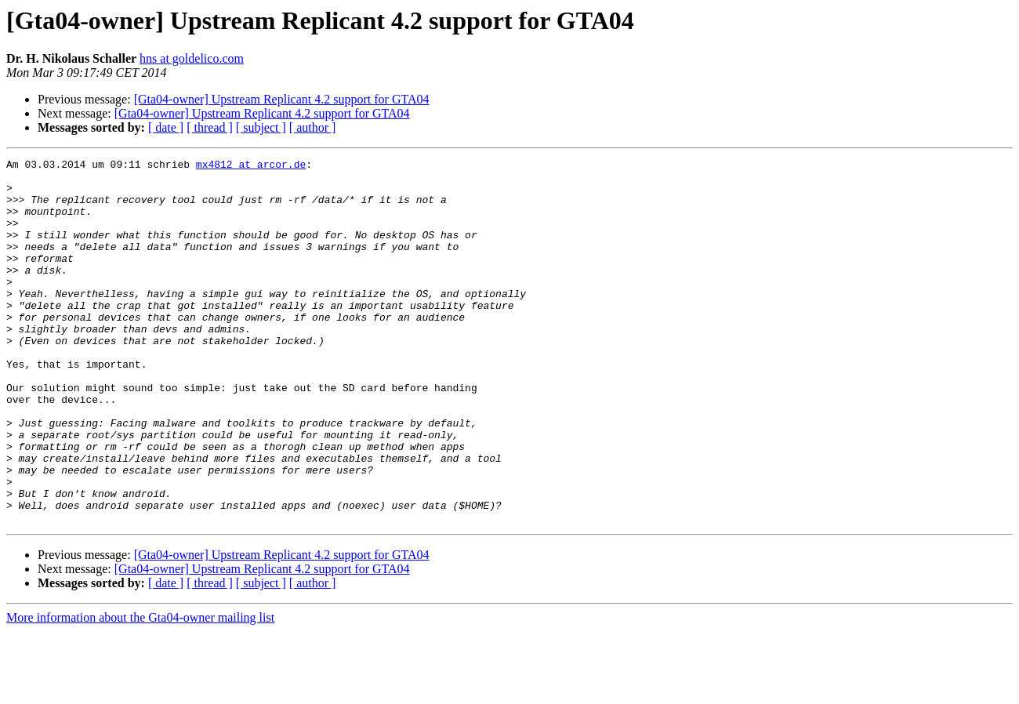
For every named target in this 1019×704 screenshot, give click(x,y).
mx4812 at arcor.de (251, 166)
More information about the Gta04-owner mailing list (140, 690)
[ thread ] (210, 127)
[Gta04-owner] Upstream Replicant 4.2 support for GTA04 (282, 99)
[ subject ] (261, 127)
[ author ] (312, 127)
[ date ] (165, 127)
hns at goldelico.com (192, 58)
